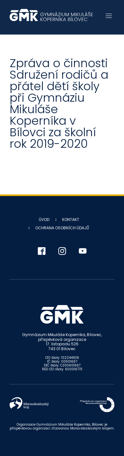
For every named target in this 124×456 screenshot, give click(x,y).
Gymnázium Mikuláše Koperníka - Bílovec (51, 18)
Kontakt (70, 219)
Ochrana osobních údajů (62, 228)
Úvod (44, 219)
